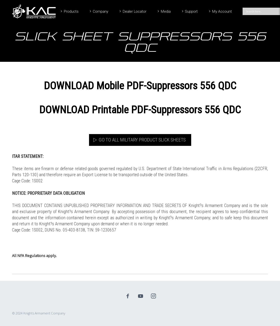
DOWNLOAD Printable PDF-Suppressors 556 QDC (140, 109)
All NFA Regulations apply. (34, 255)
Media (166, 11)
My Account (222, 11)
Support (191, 11)
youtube (140, 296)
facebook (127, 296)
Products (71, 11)
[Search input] (262, 11)
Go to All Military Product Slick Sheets (142, 140)
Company (100, 11)
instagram (153, 296)
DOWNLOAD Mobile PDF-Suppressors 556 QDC (140, 85)
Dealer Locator (134, 11)
